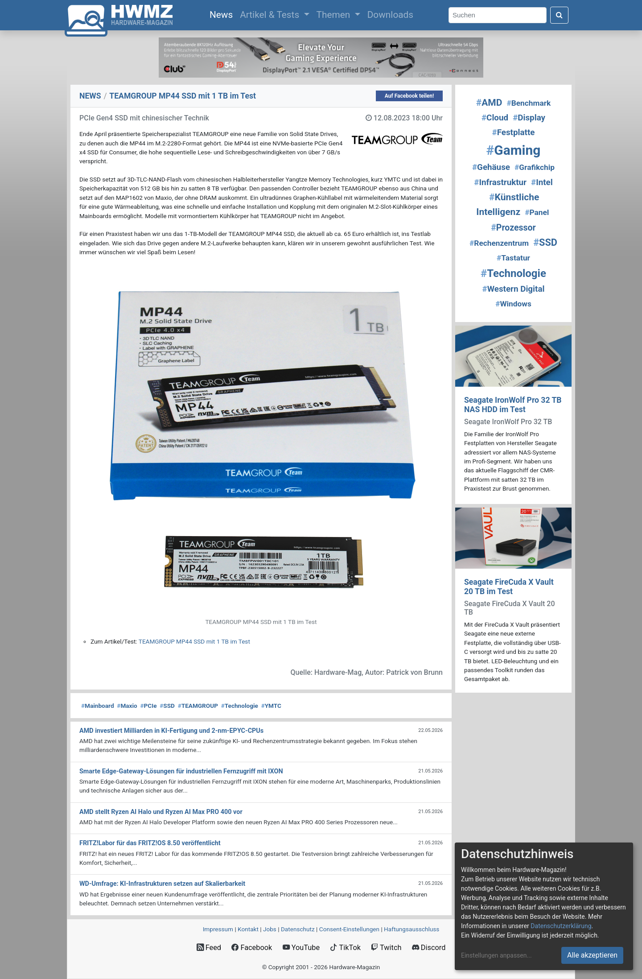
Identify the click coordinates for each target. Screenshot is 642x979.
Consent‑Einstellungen (349, 929)
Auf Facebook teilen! (409, 96)
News (223, 14)
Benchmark (528, 103)
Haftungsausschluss (411, 929)
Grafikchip (534, 167)
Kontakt (248, 929)
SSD (167, 705)
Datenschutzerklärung (561, 925)
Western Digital (513, 289)
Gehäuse (491, 167)
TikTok (345, 947)
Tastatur (513, 257)
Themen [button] (335, 14)
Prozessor (513, 228)
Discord (429, 947)
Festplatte (513, 132)
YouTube (301, 947)
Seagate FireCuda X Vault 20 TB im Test (509, 587)
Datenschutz (298, 929)
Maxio (127, 705)
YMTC (271, 705)
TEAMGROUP (198, 705)
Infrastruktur (500, 182)
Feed (209, 947)
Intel (542, 182)
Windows (513, 303)
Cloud (495, 118)
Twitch (386, 947)
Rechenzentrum (499, 243)
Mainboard (97, 705)
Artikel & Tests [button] (270, 14)
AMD (489, 102)
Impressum (218, 929)
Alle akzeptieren (592, 955)
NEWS (90, 95)
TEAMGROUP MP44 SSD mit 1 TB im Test (194, 641)
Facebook (251, 947)
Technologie (239, 705)
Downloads (390, 14)
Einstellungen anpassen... (496, 955)
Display (529, 118)
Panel (537, 212)
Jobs (269, 929)
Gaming (513, 150)
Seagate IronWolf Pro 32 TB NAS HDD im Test (513, 405)
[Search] (498, 15)
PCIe (148, 705)
